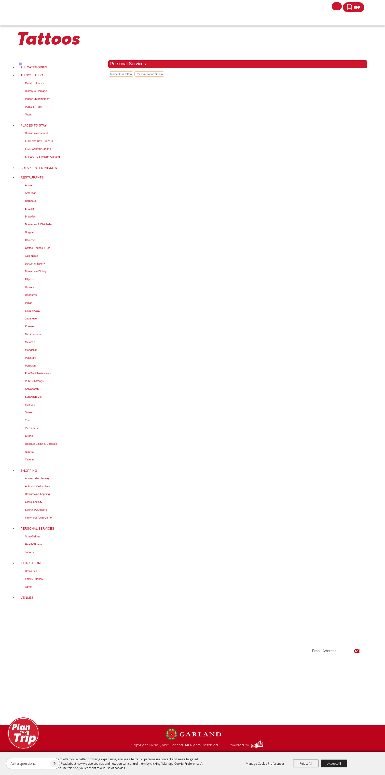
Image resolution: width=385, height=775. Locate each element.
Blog (232, 688)
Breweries (31, 571)
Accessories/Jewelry (37, 478)
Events (233, 664)
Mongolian (31, 349)
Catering (30, 459)
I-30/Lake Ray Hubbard (39, 141)
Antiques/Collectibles (37, 486)
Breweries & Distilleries (39, 224)
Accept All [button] (334, 763)
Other (28, 586)
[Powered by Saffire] (258, 745)
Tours (28, 114)
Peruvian (30, 365)
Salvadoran (32, 388)
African (29, 185)
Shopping (28, 470)
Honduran (31, 294)
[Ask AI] (29, 763)
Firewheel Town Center (39, 517)
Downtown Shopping (37, 494)
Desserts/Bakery (35, 263)
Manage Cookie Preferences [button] (265, 763)
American (30, 192)
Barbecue (31, 200)
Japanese (31, 318)
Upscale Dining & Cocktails (41, 443)
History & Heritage (36, 90)
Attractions (31, 563)
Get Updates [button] (347, 667)
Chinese (30, 240)
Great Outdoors (34, 83)
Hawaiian (30, 287)
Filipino (29, 279)
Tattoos (29, 552)
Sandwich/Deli (33, 396)
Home (233, 647)
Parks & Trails (33, 106)
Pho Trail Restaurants (38, 373)
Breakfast (30, 216)
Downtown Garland (36, 133)
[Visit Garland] (45, 9)
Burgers (30, 232)
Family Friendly (34, 578)
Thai (27, 420)
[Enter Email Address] (336, 651)
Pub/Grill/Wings (34, 381)
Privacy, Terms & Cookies (248, 712)
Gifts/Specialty (33, 501)
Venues (26, 597)
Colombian (31, 255)
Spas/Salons (32, 536)
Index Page (237, 694)
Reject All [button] (306, 763)
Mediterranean (33, 334)
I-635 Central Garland (38, 148)
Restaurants (31, 177)
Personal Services (37, 528)
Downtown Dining (35, 271)
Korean (29, 326)
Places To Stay (33, 125)
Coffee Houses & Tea (38, 247)
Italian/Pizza (32, 310)
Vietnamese (32, 428)
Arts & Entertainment (39, 168)
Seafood (30, 404)
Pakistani (30, 357)
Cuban (29, 435)
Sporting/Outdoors (36, 509)
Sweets (29, 412)
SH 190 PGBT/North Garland (42, 156)
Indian (28, 302)
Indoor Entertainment (37, 98)
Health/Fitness (33, 544)
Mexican (30, 342)
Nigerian (30, 451)
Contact (234, 700)
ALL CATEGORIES (33, 67)
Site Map (235, 706)
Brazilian (30, 208)
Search (337, 6)
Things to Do (31, 75)
